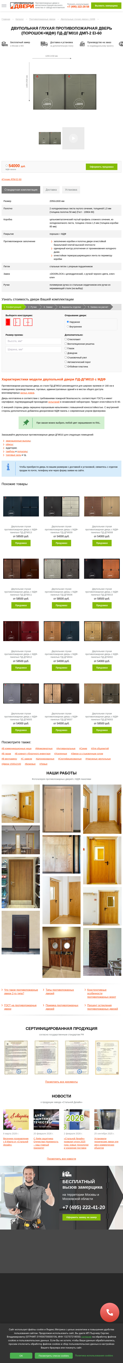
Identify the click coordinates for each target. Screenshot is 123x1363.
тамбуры (10, 453)
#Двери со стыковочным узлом (87, 755)
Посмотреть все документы (61, 1081)
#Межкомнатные (44, 750)
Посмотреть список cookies (54, 1355)
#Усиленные (60, 755)
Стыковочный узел (76, 359)
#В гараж (6, 755)
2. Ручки (32, 308)
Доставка (51, 189)
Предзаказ (21, 544)
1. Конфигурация (12, 308)
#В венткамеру (9, 760)
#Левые (43, 765)
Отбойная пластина (76, 368)
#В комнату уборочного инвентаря (33, 755)
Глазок (69, 350)
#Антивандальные (65, 750)
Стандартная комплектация (20, 189)
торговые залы (13, 456)
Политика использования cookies (94, 1355)
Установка (71, 189)
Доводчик (71, 354)
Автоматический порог (78, 363)
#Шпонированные (45, 760)
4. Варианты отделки (70, 308)
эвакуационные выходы (18, 442)
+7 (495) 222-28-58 (78, 6)
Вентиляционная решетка (79, 345)
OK (21, 1355)
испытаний (54, 403)
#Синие (83, 750)
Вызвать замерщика (106, 5)
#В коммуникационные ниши (17, 750)
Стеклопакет (73, 341)
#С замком (26, 760)
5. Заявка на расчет (98, 308)
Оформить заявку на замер (81, 1217)
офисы (9, 446)
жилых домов (27, 394)
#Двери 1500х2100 (11, 765)
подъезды (22, 453)
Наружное (73, 323)
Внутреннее (74, 328)
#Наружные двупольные (98, 760)
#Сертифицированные (70, 760)
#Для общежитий (100, 750)
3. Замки (48, 308)
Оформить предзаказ (102, 167)
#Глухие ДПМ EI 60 (11, 179)
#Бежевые (30, 765)
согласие (86, 1336)
